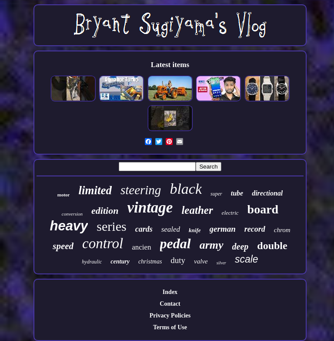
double (272, 245)
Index (170, 292)
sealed (170, 229)
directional (267, 193)
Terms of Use (170, 327)
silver (221, 262)
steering (140, 190)
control (102, 243)
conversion (72, 213)
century (120, 261)
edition (104, 210)
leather (197, 210)
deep (240, 246)
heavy (69, 225)
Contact (170, 303)
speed (63, 246)
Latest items (170, 65)
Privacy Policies (170, 315)
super (216, 194)
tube (237, 193)
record (254, 229)
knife (194, 230)
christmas (150, 261)
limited (95, 190)
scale (246, 259)
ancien (141, 247)
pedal (175, 243)
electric (230, 212)
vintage (150, 207)
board (263, 209)
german (223, 228)
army (212, 245)
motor (63, 194)
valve (201, 261)
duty (177, 260)
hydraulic (92, 262)
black (186, 189)
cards (144, 229)
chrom (282, 229)
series (111, 226)
